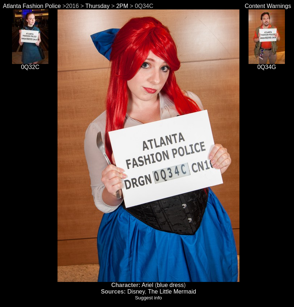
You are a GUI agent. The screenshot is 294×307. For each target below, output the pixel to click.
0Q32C (30, 64)
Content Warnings (268, 6)
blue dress (170, 285)
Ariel (147, 285)
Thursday (98, 6)
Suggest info (148, 297)
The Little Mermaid (172, 291)
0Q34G (267, 64)
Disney (136, 291)
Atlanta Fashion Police (32, 6)
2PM (122, 6)
